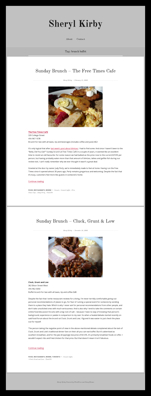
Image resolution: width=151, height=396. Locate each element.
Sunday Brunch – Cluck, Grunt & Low (75, 221)
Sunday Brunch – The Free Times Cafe (75, 71)
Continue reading (36, 181)
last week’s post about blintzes (64, 148)
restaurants (39, 190)
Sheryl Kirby (75, 24)
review (48, 190)
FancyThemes (89, 382)
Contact (81, 39)
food (30, 190)
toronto (56, 357)
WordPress (78, 382)
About (69, 39)
